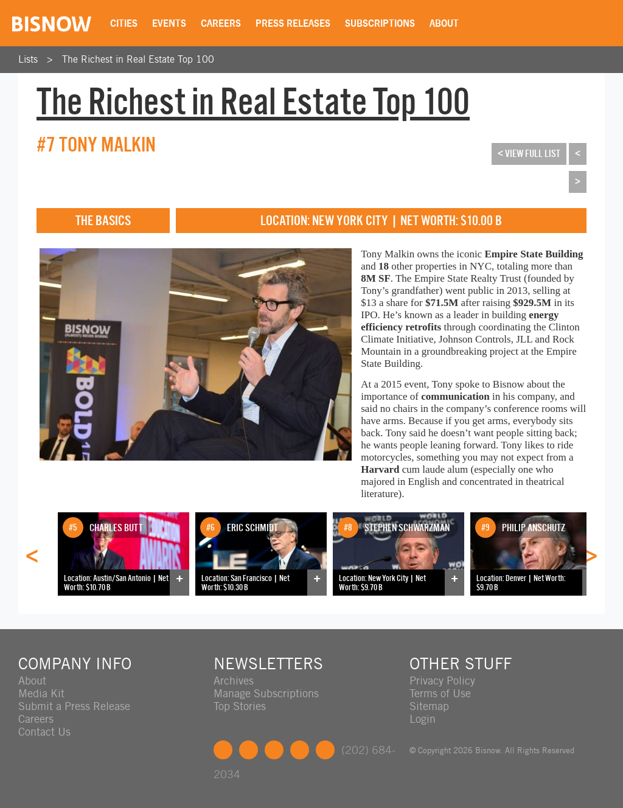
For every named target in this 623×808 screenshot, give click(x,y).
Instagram (299, 749)
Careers (221, 23)
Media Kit (41, 693)
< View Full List (529, 153)
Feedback (325, 749)
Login (422, 718)
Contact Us (44, 731)
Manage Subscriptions (266, 693)
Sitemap (429, 706)
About (444, 23)
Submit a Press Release (74, 706)
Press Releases (293, 23)
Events (169, 23)
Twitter (248, 749)
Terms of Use (440, 693)
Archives (234, 680)
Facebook (223, 749)
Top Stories (240, 706)
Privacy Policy (442, 680)
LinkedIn (274, 749)
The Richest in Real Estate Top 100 (138, 59)
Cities (123, 23)
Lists (28, 59)
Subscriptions (380, 23)
